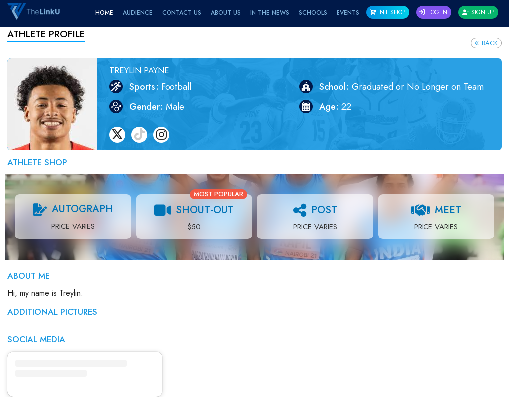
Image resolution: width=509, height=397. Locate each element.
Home (104, 12)
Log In (433, 12)
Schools (313, 12)
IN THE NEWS (269, 12)
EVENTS (348, 12)
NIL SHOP (387, 12)
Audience (138, 12)
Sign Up (478, 12)
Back (486, 43)
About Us (226, 12)
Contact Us (181, 12)
